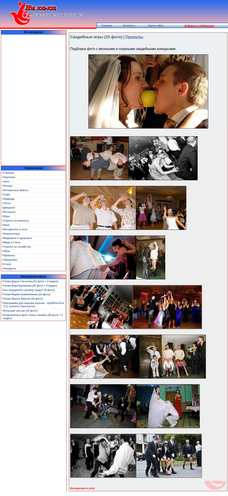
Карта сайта (156, 25)
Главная (106, 25)
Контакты (129, 25)
